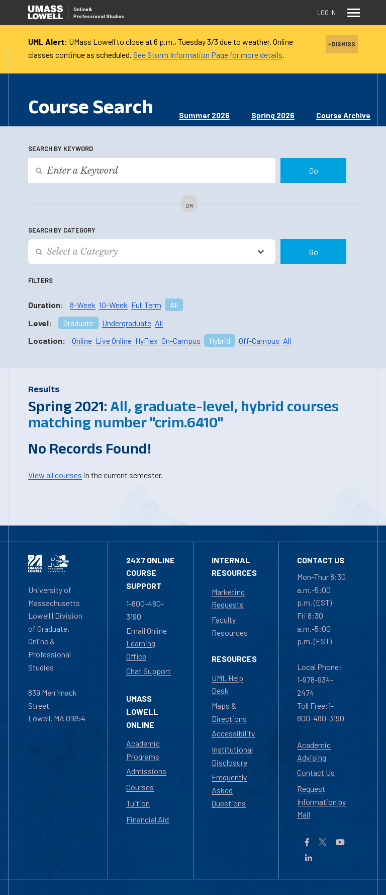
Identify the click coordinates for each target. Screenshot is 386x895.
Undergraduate (126, 323)
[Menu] (353, 13)
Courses (140, 787)
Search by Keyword (60, 148)
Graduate (78, 323)
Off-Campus (259, 340)
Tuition (138, 803)
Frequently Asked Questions (229, 789)
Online (82, 340)
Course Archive (343, 115)
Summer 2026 (204, 115)
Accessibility (233, 733)
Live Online (113, 340)
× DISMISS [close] (341, 43)
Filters (40, 280)
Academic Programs (143, 749)
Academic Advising (314, 751)
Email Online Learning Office (146, 643)
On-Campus (181, 340)
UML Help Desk (227, 684)
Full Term (146, 305)
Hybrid (219, 340)
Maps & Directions (229, 712)
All (174, 305)
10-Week (113, 305)
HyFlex (146, 340)
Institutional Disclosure (232, 755)
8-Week (82, 305)
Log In (326, 13)
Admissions (146, 771)
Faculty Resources (230, 626)
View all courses (55, 475)
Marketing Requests (228, 598)
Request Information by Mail (321, 801)
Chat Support (148, 671)
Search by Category (61, 230)
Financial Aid (147, 819)
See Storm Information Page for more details (207, 54)
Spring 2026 (273, 115)
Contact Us (316, 772)
